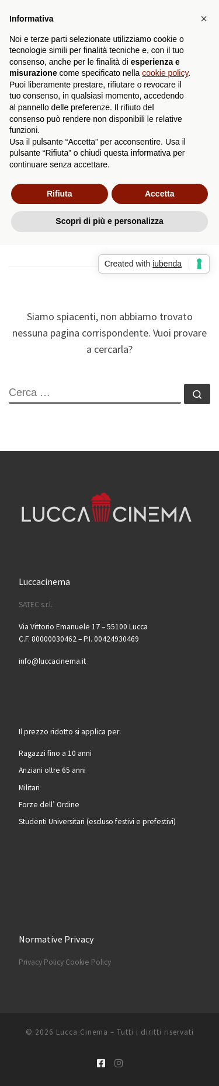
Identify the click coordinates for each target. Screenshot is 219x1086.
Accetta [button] (160, 193)
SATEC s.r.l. (36, 604)
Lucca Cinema (82, 1032)
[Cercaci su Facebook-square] (101, 1063)
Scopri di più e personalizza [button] (109, 221)
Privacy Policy (41, 962)
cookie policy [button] (165, 73)
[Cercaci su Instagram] (118, 1063)
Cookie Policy (88, 962)
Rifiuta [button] (59, 193)
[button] (203, 18)
